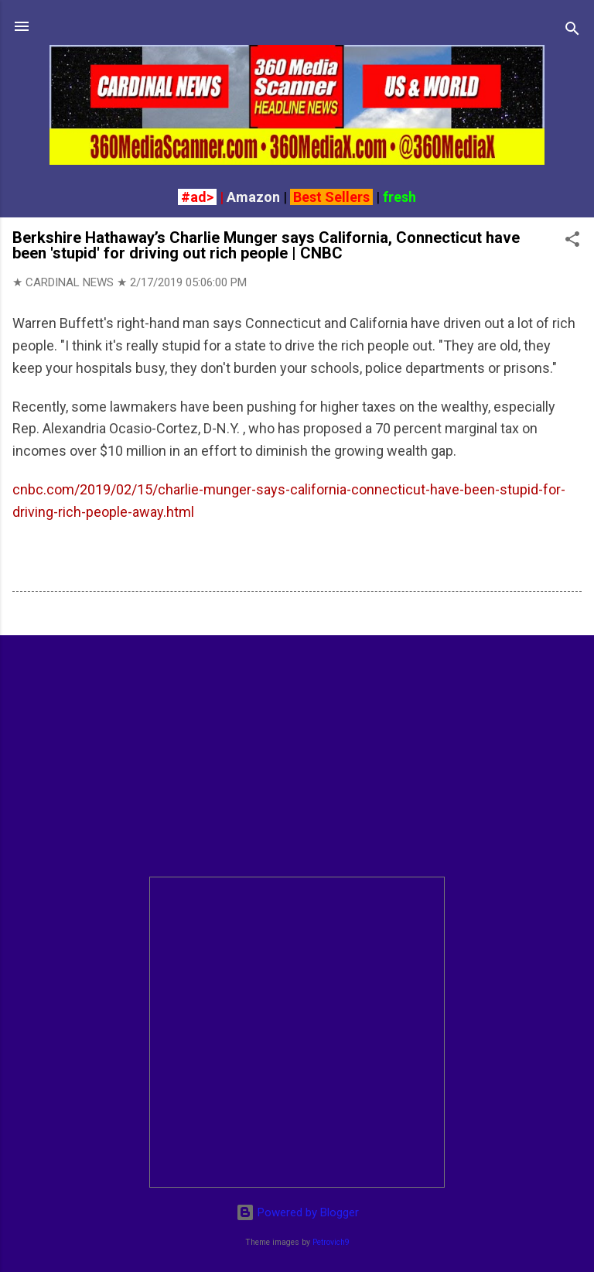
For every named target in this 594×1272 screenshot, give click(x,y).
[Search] (572, 31)
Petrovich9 (331, 1242)
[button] (572, 242)
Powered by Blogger (297, 1212)
